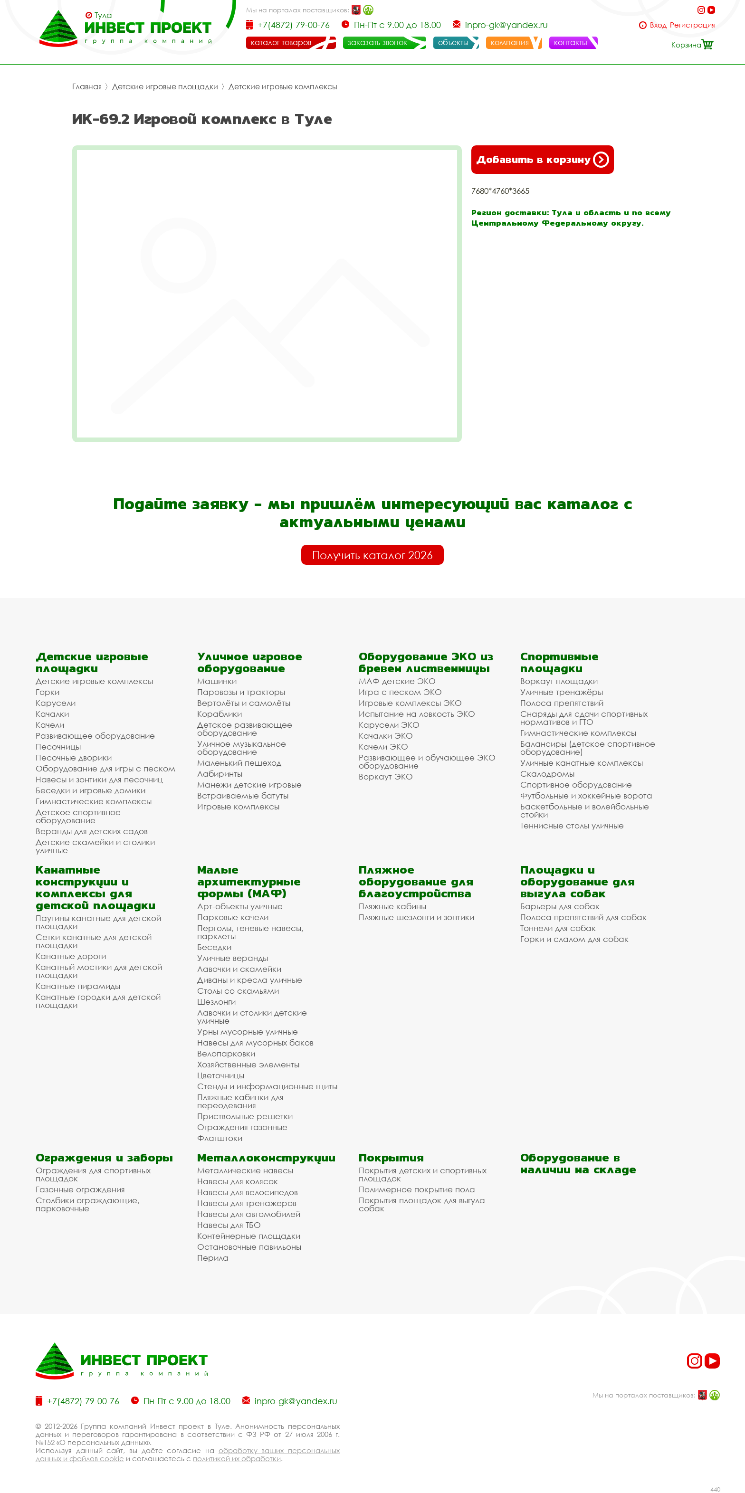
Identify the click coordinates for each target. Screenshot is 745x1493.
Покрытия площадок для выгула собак (422, 1204)
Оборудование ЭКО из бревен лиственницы (426, 662)
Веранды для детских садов (92, 831)
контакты (570, 42)
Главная (87, 86)
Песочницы (58, 746)
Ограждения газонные (242, 1127)
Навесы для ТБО (229, 1225)
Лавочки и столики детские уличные (252, 1016)
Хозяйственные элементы (248, 1064)
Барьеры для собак (560, 906)
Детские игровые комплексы (283, 86)
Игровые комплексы (238, 806)
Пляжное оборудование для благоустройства (416, 881)
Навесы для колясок (237, 1181)
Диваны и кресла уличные (249, 980)
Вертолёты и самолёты (243, 703)
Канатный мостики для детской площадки (99, 971)
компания (510, 42)
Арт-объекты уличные (240, 906)
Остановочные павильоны (249, 1247)
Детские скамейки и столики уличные (95, 846)
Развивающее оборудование (95, 736)
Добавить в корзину (542, 160)
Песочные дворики (74, 757)
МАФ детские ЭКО (397, 681)
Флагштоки (219, 1138)
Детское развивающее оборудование (244, 729)
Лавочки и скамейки (239, 969)
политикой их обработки (237, 1458)
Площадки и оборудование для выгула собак (577, 881)
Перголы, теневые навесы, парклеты (250, 932)
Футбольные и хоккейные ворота (586, 795)
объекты (453, 42)
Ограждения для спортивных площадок (93, 1174)
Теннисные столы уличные (572, 825)
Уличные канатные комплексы (581, 763)
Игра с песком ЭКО (400, 692)
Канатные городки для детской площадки (98, 1001)
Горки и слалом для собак (574, 939)
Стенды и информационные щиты (267, 1086)
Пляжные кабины (392, 906)
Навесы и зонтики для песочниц (99, 779)
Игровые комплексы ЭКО (410, 703)
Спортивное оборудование (576, 784)
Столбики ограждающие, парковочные (88, 1204)
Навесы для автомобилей (248, 1214)
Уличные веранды (232, 958)
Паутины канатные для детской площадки (98, 922)
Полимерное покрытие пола (417, 1189)
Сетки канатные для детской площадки (94, 941)
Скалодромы (547, 774)
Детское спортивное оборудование (78, 816)
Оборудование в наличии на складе (578, 1163)
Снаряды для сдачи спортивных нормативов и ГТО (584, 718)
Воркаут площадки (559, 681)
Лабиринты (219, 774)
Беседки (214, 947)
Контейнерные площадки (248, 1236)
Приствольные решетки (245, 1116)
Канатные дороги (71, 956)
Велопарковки (226, 1053)
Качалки (52, 714)
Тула (103, 15)
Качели (50, 725)
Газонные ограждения (80, 1189)
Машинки (217, 681)
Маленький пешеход (239, 763)
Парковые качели (232, 917)
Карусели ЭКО (389, 725)
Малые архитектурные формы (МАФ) (249, 881)
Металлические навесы (245, 1170)
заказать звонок (377, 42)
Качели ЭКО (383, 746)
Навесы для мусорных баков (255, 1042)
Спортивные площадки (559, 662)
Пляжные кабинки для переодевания (240, 1101)
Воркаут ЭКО (386, 776)
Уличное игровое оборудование (249, 662)
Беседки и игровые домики (90, 790)
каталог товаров (281, 42)
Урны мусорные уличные (247, 1031)
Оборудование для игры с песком (105, 768)
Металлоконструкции (266, 1157)
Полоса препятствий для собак (583, 917)
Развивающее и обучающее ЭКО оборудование (427, 761)
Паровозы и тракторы (241, 692)
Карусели (56, 703)
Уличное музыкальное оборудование (241, 748)
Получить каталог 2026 (372, 554)
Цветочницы (220, 1075)
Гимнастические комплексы (94, 801)
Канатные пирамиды (78, 986)
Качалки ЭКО (386, 736)
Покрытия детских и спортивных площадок (423, 1174)
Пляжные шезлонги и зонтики (416, 917)
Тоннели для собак (558, 928)
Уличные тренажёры (561, 692)
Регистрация (692, 25)
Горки (47, 692)
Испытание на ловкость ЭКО (417, 714)
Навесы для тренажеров (246, 1203)
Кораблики (219, 714)
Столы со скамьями (238, 991)
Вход (658, 25)
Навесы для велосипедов (247, 1192)
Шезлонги (216, 1002)
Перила (213, 1258)
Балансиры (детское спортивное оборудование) (587, 748)
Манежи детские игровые (249, 784)
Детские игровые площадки (165, 86)
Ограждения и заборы (104, 1157)
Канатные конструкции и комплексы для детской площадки (95, 887)
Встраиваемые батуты (242, 795)
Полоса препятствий (561, 703)
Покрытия (391, 1157)
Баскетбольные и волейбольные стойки (584, 810)
